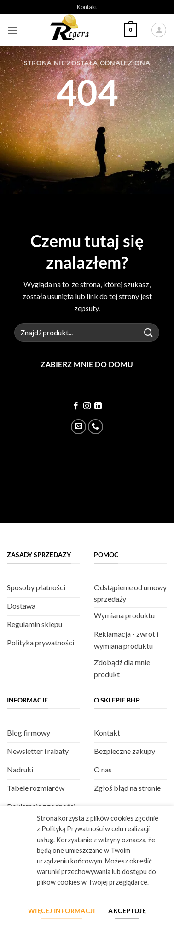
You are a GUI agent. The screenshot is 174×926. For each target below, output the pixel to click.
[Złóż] (148, 332)
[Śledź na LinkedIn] (98, 406)
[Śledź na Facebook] (75, 406)
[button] (12, 30)
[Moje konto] (158, 30)
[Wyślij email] (78, 426)
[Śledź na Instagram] (87, 406)
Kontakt (87, 7)
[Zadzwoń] (95, 426)
